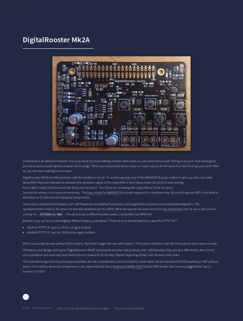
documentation (173, 209)
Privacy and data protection (129, 307)
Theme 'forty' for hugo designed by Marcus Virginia (83, 307)
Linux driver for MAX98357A (104, 192)
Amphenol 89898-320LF (128, 266)
